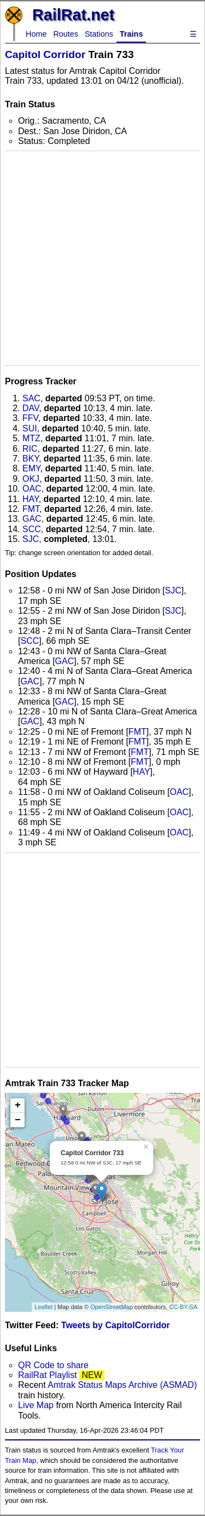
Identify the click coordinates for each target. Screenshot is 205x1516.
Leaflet (43, 1307)
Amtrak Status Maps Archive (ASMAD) (122, 1385)
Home (36, 34)
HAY (30, 499)
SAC (31, 398)
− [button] (18, 1120)
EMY (31, 468)
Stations (99, 34)
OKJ (30, 478)
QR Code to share (53, 1365)
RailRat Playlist (47, 1375)
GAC (32, 518)
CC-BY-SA (183, 1307)
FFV (30, 418)
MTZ (31, 438)
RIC (30, 448)
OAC (32, 488)
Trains (131, 34)
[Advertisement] (102, 258)
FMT (30, 509)
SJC (30, 539)
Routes (65, 34)
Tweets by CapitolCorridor (115, 1325)
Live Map (37, 1405)
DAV (30, 408)
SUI (29, 428)
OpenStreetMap (111, 1307)
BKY (30, 458)
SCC (31, 529)
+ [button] (18, 1105)
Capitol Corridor (45, 54)
